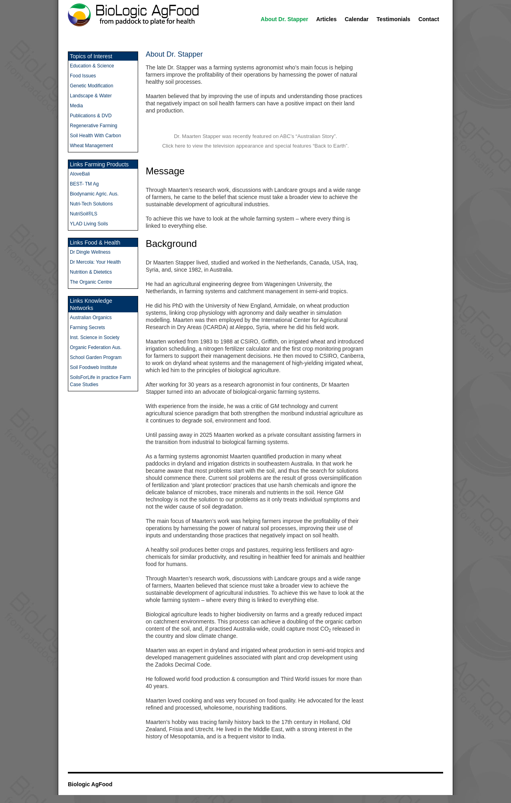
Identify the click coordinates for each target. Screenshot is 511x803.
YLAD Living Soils (89, 224)
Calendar (356, 19)
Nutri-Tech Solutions (91, 204)
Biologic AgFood (90, 784)
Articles (326, 19)
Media (76, 106)
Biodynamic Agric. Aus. (94, 194)
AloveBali (80, 174)
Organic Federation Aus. (95, 347)
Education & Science (92, 66)
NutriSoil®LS (83, 214)
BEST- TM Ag (84, 184)
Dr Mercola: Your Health (95, 262)
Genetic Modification (91, 86)
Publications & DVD (91, 115)
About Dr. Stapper (284, 19)
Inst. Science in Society (94, 337)
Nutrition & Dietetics (91, 272)
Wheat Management (91, 145)
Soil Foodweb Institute (93, 367)
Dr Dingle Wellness (90, 252)
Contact (428, 19)
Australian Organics (91, 317)
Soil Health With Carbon (95, 135)
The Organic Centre (91, 282)
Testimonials (393, 19)
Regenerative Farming (93, 125)
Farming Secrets (87, 327)
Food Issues (83, 76)
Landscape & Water (91, 96)
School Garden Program (95, 357)
